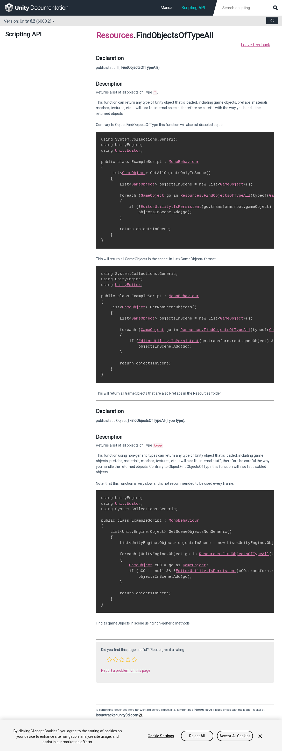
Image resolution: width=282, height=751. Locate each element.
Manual (166, 7)
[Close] (260, 736)
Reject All (197, 736)
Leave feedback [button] (255, 44)
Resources (114, 35)
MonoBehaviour (184, 161)
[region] (141, 735)
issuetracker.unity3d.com (117, 714)
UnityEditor (128, 150)
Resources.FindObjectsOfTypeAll (215, 195)
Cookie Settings (161, 736)
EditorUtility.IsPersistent (171, 206)
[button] (109, 658)
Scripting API (193, 7)
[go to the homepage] (40, 7)
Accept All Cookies (235, 736)
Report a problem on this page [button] (125, 669)
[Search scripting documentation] (249, 8)
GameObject (133, 172)
